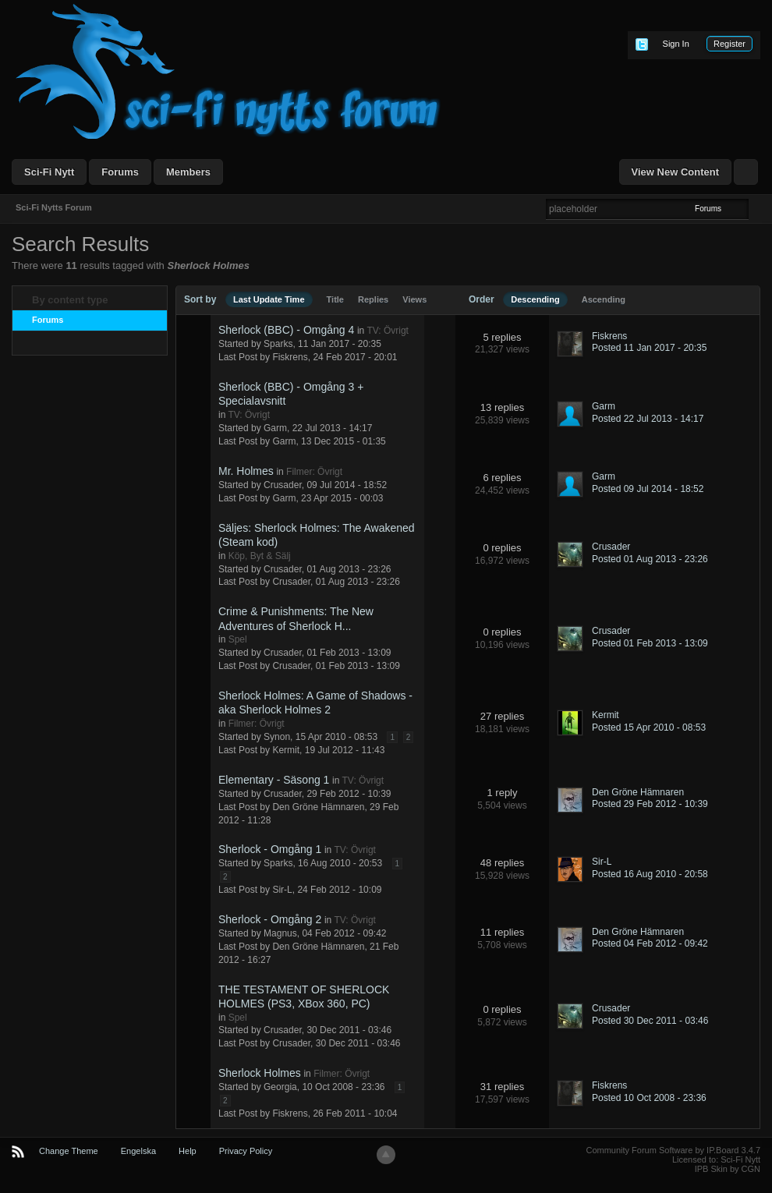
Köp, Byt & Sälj (259, 555)
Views (414, 299)
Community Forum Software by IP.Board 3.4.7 (673, 1150)
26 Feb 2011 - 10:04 (355, 1113)
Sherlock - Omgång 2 (269, 919)
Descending (535, 299)
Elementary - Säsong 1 (273, 780)
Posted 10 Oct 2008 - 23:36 (649, 1097)
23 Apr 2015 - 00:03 (342, 498)
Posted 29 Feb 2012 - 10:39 (650, 803)
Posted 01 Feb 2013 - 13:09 (650, 643)
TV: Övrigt (388, 330)
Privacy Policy (245, 1151)
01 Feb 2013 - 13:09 (358, 665)
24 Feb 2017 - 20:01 (355, 357)
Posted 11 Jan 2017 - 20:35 (649, 347)
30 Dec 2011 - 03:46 (358, 1043)
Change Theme (68, 1151)
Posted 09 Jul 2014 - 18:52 (647, 488)
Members (188, 172)
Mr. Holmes (246, 471)
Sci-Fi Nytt (49, 172)
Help (188, 1151)
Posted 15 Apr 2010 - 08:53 (649, 727)
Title (335, 299)
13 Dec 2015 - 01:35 (343, 441)
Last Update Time (269, 299)
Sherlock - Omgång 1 (269, 849)
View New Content (675, 172)
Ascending (603, 299)
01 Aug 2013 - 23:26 (358, 581)
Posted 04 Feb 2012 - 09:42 (650, 943)
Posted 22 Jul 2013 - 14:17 (647, 418)
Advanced (758, 208)
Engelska (138, 1151)
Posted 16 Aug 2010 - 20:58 (650, 874)
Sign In (676, 43)
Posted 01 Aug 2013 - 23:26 (650, 559)
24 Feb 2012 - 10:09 (339, 889)
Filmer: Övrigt (314, 471)
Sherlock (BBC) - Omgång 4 (286, 330)
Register (729, 43)
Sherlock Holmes (259, 1073)
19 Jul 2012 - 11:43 (345, 750)
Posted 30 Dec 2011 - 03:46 (650, 1020)
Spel (237, 639)
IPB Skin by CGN (727, 1169)
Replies (373, 299)
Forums (120, 172)
